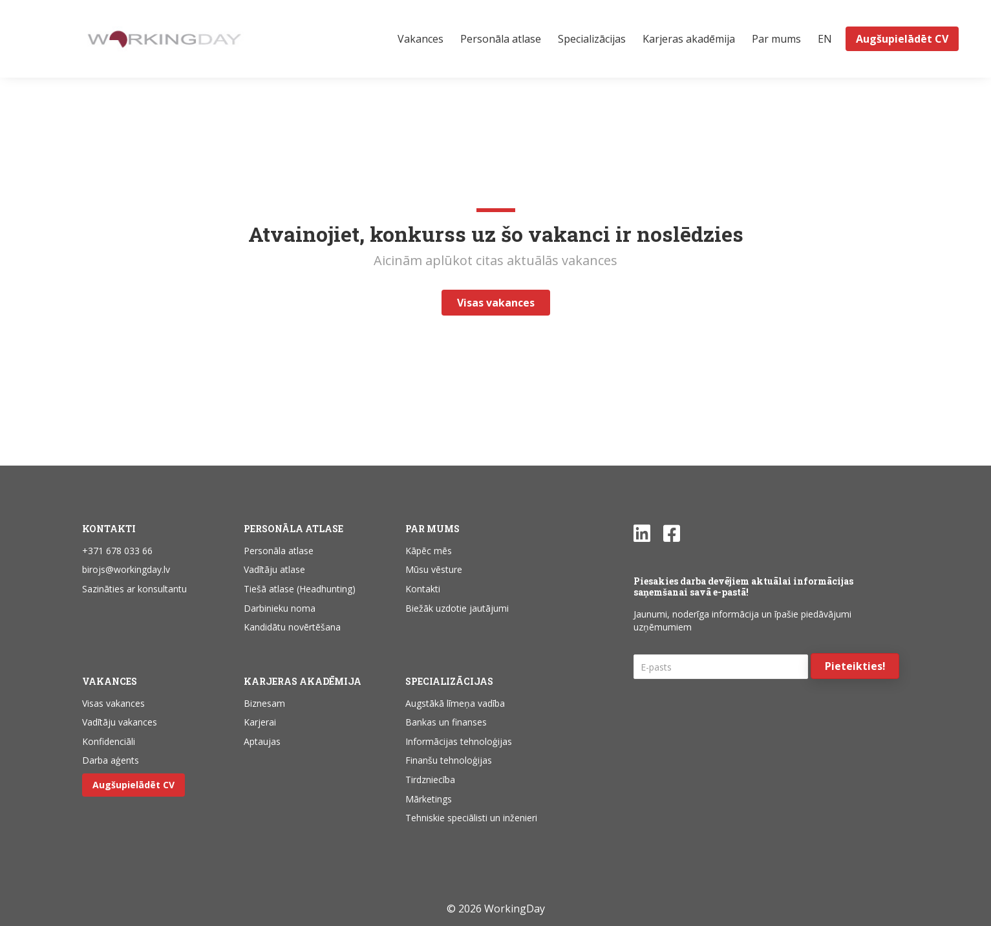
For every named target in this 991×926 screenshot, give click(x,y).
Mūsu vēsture (433, 569)
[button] (855, 666)
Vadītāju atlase (274, 569)
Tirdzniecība (430, 779)
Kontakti (422, 589)
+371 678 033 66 (117, 550)
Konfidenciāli (108, 741)
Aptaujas (262, 741)
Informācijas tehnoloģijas (458, 741)
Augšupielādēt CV (133, 785)
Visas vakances (113, 703)
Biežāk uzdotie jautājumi (457, 608)
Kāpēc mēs (428, 550)
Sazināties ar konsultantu (134, 589)
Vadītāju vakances (119, 722)
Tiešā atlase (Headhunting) (300, 589)
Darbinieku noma (279, 608)
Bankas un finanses (446, 722)
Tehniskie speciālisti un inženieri (471, 818)
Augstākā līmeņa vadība (455, 703)
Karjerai (260, 722)
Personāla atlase (279, 550)
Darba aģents (110, 760)
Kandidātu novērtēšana (292, 627)
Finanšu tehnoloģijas (448, 760)
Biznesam (264, 703)
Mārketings (428, 799)
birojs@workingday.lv (126, 569)
